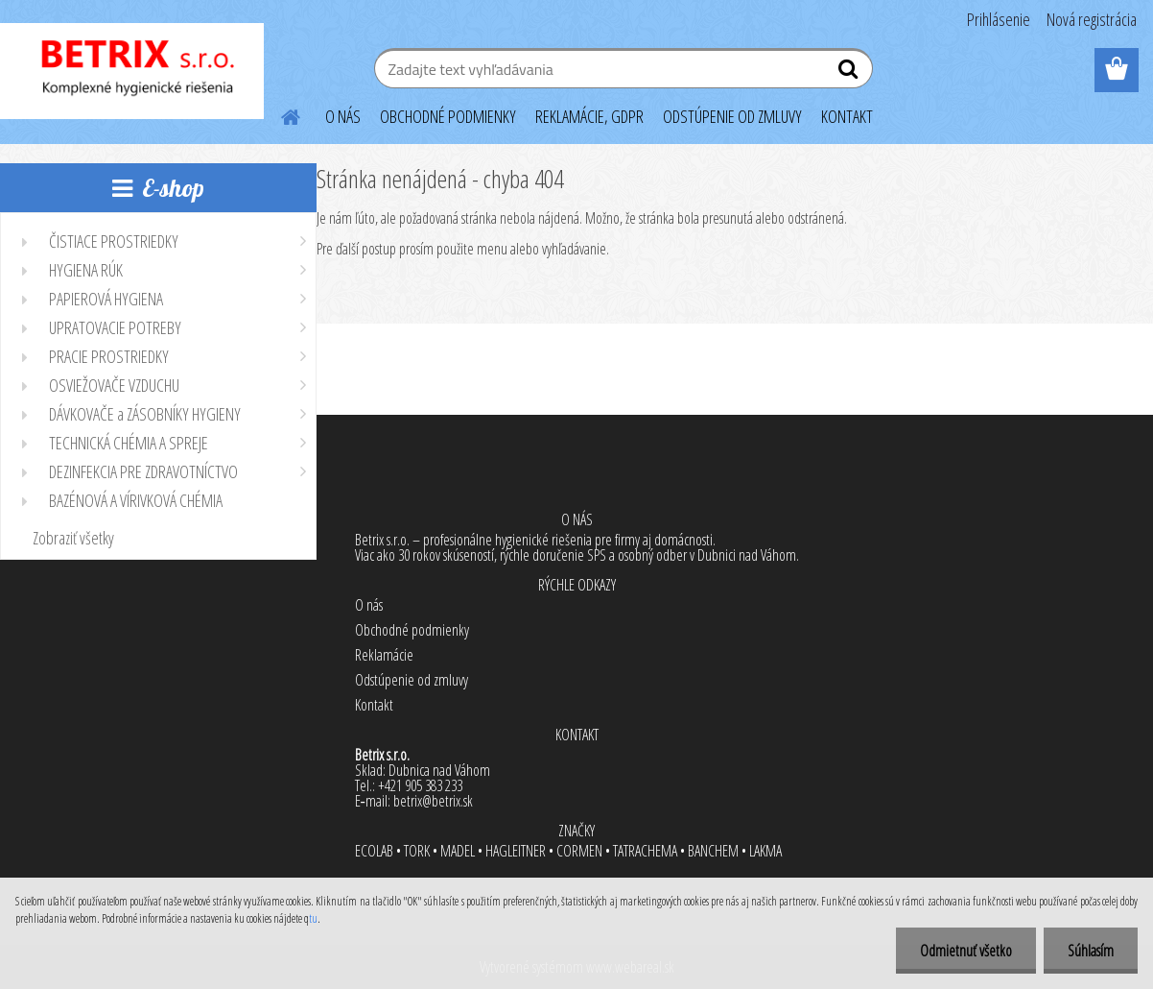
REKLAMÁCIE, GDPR (589, 116)
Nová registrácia (1092, 19)
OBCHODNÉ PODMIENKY (448, 116)
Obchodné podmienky (412, 629)
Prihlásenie (998, 19)
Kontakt (374, 704)
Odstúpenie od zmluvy (411, 679)
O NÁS (343, 116)
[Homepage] (279, 114)
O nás (369, 604)
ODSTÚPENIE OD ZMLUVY (732, 116)
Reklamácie (384, 654)
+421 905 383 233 (420, 785)
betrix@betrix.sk (433, 800)
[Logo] (132, 71)
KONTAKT (847, 116)
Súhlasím (1091, 950)
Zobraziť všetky (73, 537)
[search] (850, 73)
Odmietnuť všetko (966, 950)
